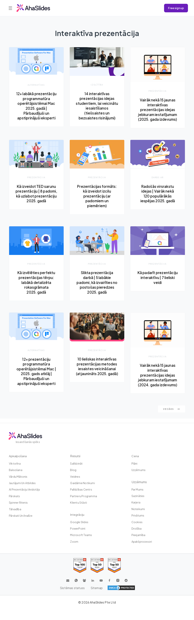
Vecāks (171, 413)
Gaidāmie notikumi (82, 483)
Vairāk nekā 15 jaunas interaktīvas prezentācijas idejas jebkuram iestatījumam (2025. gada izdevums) (157, 109)
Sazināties (138, 496)
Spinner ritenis (18, 502)
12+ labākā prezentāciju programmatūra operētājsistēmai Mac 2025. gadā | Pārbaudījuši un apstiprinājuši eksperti (36, 108)
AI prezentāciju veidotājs (24, 489)
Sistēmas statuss (72, 588)
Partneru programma (83, 496)
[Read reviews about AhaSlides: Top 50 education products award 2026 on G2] (97, 565)
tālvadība (15, 509)
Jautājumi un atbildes (22, 483)
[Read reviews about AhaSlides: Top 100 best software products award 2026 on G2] (80, 565)
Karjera (135, 502)
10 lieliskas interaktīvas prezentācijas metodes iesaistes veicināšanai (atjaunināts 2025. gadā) (97, 375)
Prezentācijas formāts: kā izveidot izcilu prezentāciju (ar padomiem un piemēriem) (97, 200)
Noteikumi (138, 509)
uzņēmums (138, 470)
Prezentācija (158, 91)
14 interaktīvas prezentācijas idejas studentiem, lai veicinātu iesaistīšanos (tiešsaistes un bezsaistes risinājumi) (97, 105)
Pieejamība (138, 535)
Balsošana (15, 470)
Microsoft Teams (81, 535)
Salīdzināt (76, 463)
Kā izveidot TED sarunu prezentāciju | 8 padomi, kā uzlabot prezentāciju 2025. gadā (36, 200)
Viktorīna (15, 463)
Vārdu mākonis (18, 476)
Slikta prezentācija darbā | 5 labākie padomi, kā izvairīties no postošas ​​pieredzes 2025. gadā (97, 286)
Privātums (137, 515)
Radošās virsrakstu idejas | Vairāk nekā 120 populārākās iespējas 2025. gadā (157, 197)
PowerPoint (77, 528)
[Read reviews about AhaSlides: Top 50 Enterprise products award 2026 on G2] (114, 565)
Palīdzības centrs (81, 489)
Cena (135, 456)
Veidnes (75, 476)
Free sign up (176, 8)
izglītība (97, 84)
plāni (134, 463)
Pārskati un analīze (20, 515)
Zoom (74, 541)
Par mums (137, 489)
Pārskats (14, 496)
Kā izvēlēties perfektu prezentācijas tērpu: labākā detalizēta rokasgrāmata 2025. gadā (36, 286)
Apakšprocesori (141, 541)
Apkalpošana (18, 456)
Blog (73, 470)
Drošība (136, 528)
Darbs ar (157, 181)
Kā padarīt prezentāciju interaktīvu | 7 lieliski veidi (157, 283)
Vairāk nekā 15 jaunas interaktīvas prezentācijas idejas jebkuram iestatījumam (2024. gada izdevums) (157, 379)
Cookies (136, 522)
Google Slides (79, 522)
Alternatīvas (36, 85)
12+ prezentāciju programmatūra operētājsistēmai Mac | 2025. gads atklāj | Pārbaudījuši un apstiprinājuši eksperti (36, 375)
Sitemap (97, 588)
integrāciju (77, 515)
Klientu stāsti (78, 502)
